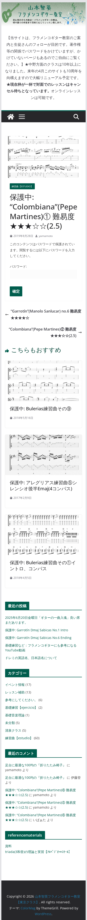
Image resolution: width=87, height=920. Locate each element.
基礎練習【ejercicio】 (21, 707)
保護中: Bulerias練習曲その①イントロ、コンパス (43, 565)
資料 (8, 846)
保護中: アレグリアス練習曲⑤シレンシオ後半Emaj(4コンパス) (43, 485)
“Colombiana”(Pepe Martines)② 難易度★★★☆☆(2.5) (45, 332)
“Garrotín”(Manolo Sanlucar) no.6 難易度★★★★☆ (43, 314)
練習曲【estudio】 (22, 186)
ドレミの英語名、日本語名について (31, 658)
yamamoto (46, 236)
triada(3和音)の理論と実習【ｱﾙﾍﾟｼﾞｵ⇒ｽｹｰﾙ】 (38, 851)
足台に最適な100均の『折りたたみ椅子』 (35, 765)
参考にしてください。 (21, 700)
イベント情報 (15, 684)
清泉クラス (13, 730)
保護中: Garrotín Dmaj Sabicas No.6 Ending (38, 637)
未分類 (10, 723)
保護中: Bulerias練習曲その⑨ (40, 408)
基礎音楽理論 (15, 715)
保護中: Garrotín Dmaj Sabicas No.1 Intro (36, 630)
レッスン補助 (15, 692)
